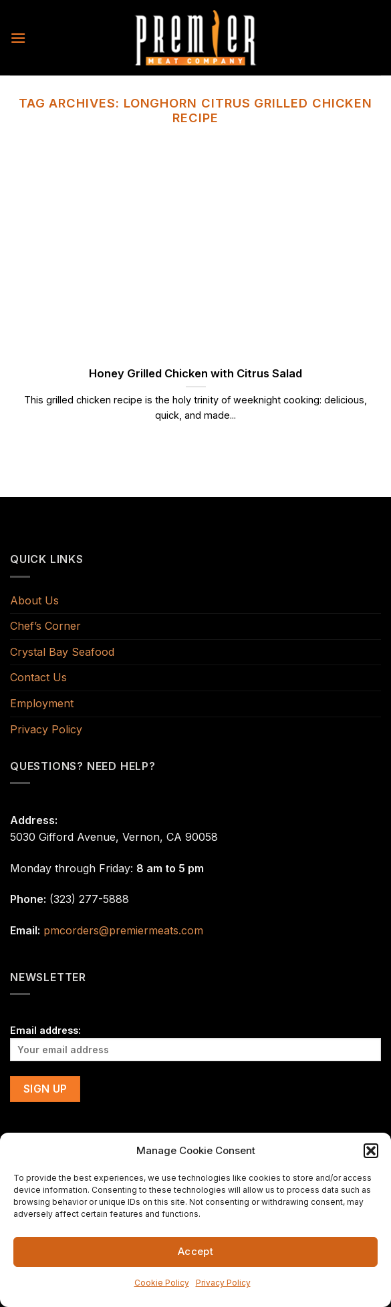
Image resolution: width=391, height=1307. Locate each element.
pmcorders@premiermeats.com (123, 930)
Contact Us (38, 677)
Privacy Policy (223, 1283)
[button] (371, 1150)
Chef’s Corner (45, 625)
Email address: (195, 1042)
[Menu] (18, 37)
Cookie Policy (161, 1283)
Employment (42, 703)
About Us (34, 600)
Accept (196, 1251)
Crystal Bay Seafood (62, 652)
